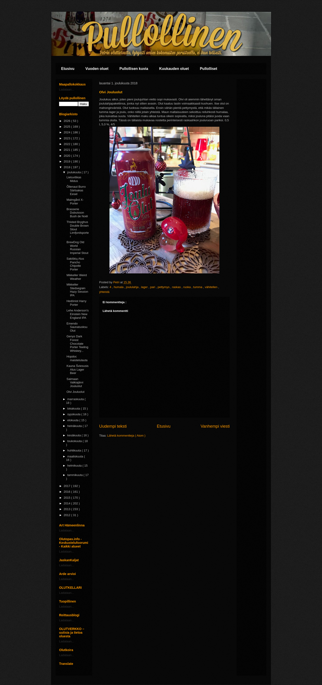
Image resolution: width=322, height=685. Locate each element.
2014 (67, 503)
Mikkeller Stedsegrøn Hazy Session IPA (77, 290)
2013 (67, 509)
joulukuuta (74, 172)
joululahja (132, 287)
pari (153, 287)
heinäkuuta (75, 426)
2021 (67, 149)
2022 (67, 144)
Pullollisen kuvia (134, 69)
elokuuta (73, 420)
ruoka (187, 287)
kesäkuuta (74, 435)
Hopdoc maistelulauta (76, 358)
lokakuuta (74, 408)
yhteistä (104, 292)
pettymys (164, 287)
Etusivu (67, 69)
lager (145, 287)
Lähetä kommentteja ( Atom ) (126, 435)
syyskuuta (74, 414)
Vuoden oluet (97, 69)
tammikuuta (75, 475)
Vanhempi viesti (215, 426)
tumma (198, 287)
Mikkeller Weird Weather (76, 277)
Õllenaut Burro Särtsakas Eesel (76, 190)
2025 (67, 126)
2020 (67, 155)
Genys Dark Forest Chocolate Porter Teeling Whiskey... (77, 343)
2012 (67, 515)
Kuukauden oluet (174, 69)
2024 (67, 132)
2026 (67, 121)
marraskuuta (76, 399)
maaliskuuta (75, 456)
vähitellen (211, 287)
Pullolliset (208, 69)
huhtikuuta (74, 450)
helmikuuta (74, 465)
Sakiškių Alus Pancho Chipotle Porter (75, 264)
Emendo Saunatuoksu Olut (76, 327)
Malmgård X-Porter (74, 201)
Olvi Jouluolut (75, 391)
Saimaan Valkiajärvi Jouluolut (74, 382)
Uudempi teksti (113, 426)
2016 (67, 491)
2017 (67, 486)
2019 (67, 161)
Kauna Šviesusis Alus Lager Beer (77, 369)
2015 (67, 497)
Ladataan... (66, 89)
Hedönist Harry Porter (76, 302)
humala (119, 287)
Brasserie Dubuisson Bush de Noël (77, 212)
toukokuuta (75, 441)
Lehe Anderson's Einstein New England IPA (77, 314)
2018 (67, 167)
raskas (177, 287)
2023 (67, 138)
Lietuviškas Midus (73, 179)
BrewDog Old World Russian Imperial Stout (77, 247)
